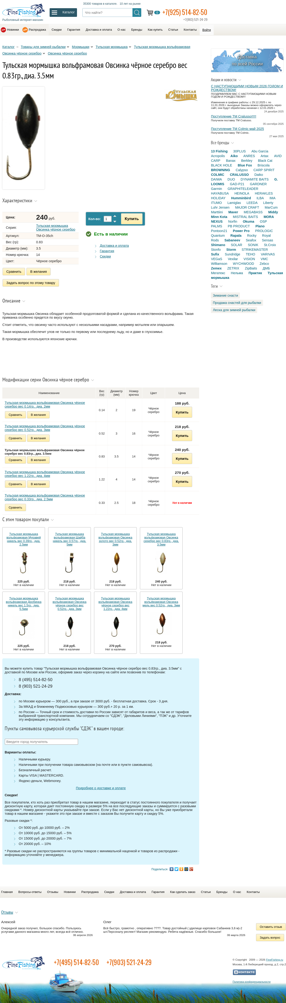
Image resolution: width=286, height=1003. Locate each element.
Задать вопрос (270, 937)
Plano (259, 226)
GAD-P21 (237, 184)
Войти (206, 30)
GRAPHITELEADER (243, 189)
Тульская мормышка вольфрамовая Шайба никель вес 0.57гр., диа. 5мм (69, 539)
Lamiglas (234, 203)
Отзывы (52, 892)
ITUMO (216, 203)
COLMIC (217, 175)
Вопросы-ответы (29, 892)
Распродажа (37, 29)
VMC (264, 259)
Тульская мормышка (112, 47)
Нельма (237, 273)
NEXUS (217, 221)
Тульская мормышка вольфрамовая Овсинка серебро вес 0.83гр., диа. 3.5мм (161, 539)
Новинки (13, 29)
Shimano (218, 245)
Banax (230, 160)
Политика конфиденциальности (252, 981)
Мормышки (80, 47)
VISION (249, 259)
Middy (273, 212)
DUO (231, 179)
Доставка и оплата (99, 29)
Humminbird (241, 198)
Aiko (234, 156)
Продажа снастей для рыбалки (237, 303)
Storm (231, 249)
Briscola (264, 165)
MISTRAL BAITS (245, 217)
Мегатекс (218, 273)
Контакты (190, 29)
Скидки (56, 29)
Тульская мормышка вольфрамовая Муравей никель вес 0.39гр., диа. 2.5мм (24, 539)
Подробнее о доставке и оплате (101, 788)
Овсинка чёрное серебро (67, 53)
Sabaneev (232, 240)
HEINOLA (242, 193)
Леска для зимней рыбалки (234, 310)
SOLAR (236, 245)
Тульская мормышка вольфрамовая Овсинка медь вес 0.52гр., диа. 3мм (161, 602)
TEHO (250, 254)
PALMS (216, 226)
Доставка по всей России (247, 60)
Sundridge (232, 254)
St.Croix (270, 245)
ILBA (260, 198)
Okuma (248, 221)
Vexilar (233, 259)
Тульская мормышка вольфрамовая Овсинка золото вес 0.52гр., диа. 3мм (115, 539)
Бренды (136, 29)
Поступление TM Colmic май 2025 (237, 129)
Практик (255, 273)
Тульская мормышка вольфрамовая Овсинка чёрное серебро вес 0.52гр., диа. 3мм (45, 428)
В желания (38, 271)
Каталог (8, 47)
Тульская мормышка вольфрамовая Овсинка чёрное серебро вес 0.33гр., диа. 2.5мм (45, 497)
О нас (121, 29)
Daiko (258, 175)
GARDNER (258, 184)
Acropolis (218, 156)
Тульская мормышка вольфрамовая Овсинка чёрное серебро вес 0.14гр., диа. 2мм (45, 404)
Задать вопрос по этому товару (30, 283)
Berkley (246, 160)
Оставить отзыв (271, 927)
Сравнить (13, 271)
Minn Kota (219, 217)
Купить (132, 218)
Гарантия (73, 29)
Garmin (216, 189)
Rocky (252, 235)
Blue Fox (245, 165)
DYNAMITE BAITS (255, 179)
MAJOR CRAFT (247, 207)
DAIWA (216, 179)
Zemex (216, 268)
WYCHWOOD (243, 264)
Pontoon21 (219, 231)
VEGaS (216, 259)
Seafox (251, 240)
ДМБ (266, 268)
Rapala (236, 235)
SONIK (253, 245)
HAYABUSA (220, 193)
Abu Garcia (259, 151)
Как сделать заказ (182, 892)
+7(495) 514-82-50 (76, 962)
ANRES (249, 156)
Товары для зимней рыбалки (43, 47)
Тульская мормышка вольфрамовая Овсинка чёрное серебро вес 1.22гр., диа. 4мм (45, 474)
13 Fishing (219, 151)
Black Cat (265, 160)
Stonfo (216, 249)
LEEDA (251, 203)
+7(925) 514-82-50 (184, 12)
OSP (263, 221)
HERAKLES (264, 193)
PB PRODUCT (239, 226)
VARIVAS (268, 254)
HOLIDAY (218, 198)
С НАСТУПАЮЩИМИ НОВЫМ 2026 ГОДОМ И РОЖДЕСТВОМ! (247, 88)
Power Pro (241, 231)
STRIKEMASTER (255, 249)
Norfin (232, 221)
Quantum (218, 235)
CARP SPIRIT (264, 170)
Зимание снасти (225, 295)
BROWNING (220, 170)
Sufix (215, 254)
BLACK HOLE (221, 165)
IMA (272, 198)
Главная (7, 892)
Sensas (267, 240)
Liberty (268, 203)
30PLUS (239, 151)
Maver (233, 212)
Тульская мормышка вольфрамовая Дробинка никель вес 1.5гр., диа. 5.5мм (23, 604)
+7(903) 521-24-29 (129, 962)
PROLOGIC (264, 231)
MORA (269, 217)
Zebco (264, 264)
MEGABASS (253, 212)
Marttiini (217, 212)
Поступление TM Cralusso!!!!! (233, 116)
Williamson (219, 264)
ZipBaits (251, 268)
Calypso (242, 170)
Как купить (155, 29)
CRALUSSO (239, 175)
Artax (264, 156)
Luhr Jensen (220, 207)
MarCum (271, 207)
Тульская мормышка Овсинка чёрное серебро (55, 227)
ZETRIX (233, 268)
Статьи (173, 29)
